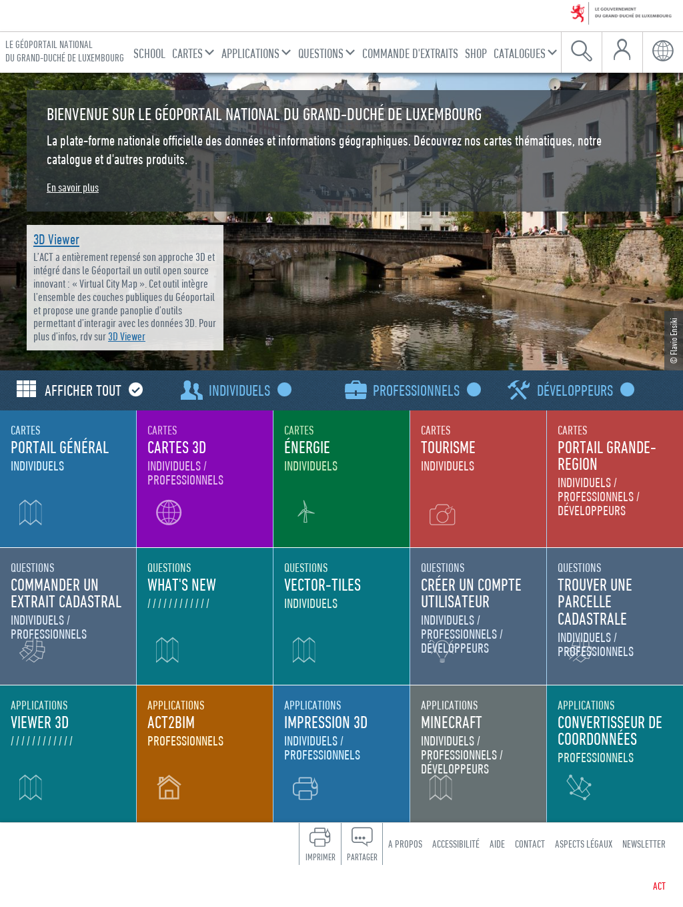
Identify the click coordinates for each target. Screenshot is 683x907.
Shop (476, 53)
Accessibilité (456, 844)
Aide (497, 844)
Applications (250, 53)
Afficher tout (91, 390)
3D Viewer (56, 239)
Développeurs (582, 390)
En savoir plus (73, 187)
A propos (405, 844)
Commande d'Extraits (410, 53)
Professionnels (424, 390)
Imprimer (320, 857)
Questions (321, 53)
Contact (530, 844)
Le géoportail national (64, 51)
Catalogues (520, 53)
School (149, 53)
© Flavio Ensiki (673, 341)
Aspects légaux (583, 844)
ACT (659, 886)
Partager (362, 857)
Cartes (187, 53)
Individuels (247, 390)
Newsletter (644, 844)
